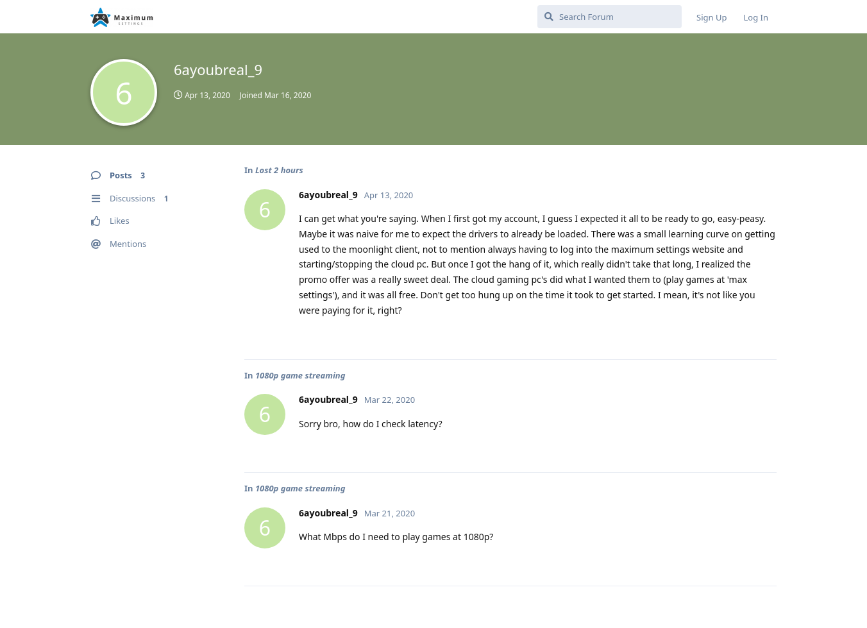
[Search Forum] (609, 16)
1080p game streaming (300, 375)
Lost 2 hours (279, 170)
